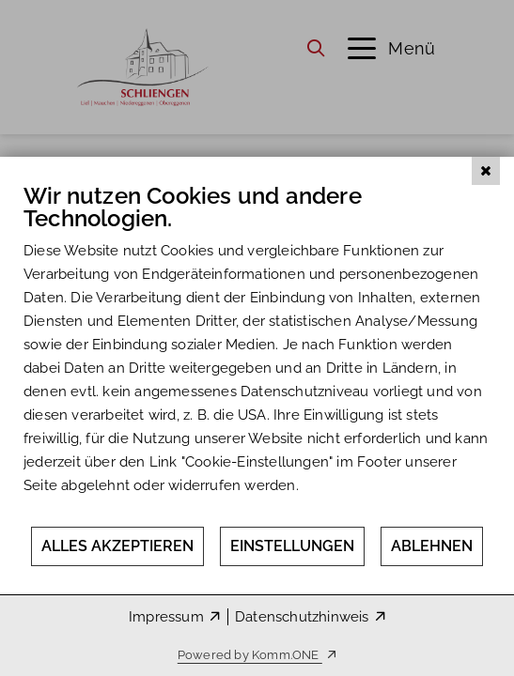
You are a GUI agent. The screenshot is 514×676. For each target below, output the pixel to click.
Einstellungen (292, 546)
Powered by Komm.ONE (250, 655)
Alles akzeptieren (117, 546)
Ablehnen (432, 546)
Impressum (166, 616)
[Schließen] (486, 171)
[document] (257, 353)
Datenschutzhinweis (302, 616)
